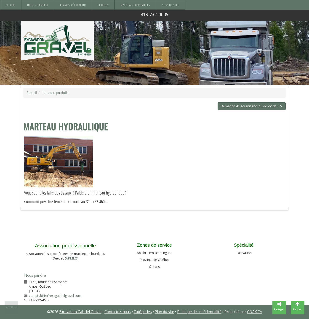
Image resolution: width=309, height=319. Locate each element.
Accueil (10, 5)
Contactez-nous (117, 311)
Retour (11, 307)
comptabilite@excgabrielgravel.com (55, 295)
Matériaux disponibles (135, 5)
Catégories (143, 311)
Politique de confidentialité (199, 311)
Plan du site (164, 311)
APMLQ (71, 258)
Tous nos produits (55, 92)
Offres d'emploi (37, 5)
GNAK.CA (254, 311)
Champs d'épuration (73, 5)
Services (103, 5)
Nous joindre (170, 5)
